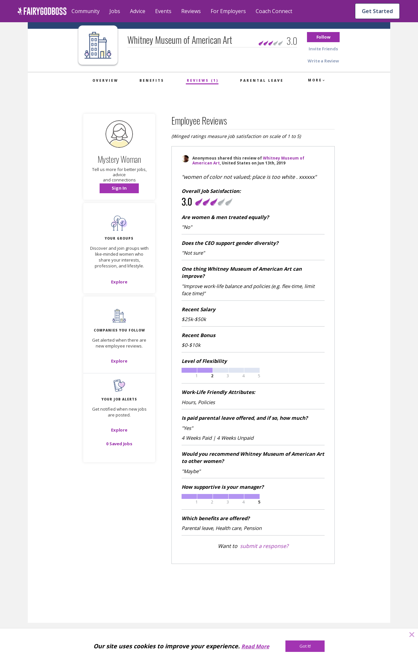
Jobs (114, 11)
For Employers (228, 11)
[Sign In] (119, 188)
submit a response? (264, 546)
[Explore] (119, 282)
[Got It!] (305, 646)
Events (163, 11)
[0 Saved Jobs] (119, 444)
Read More (255, 646)
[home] (42, 11)
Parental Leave (261, 80)
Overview (105, 80)
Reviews (191, 11)
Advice (137, 11)
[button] (323, 37)
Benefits (151, 80)
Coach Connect (274, 11)
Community (86, 11)
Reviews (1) (202, 80)
